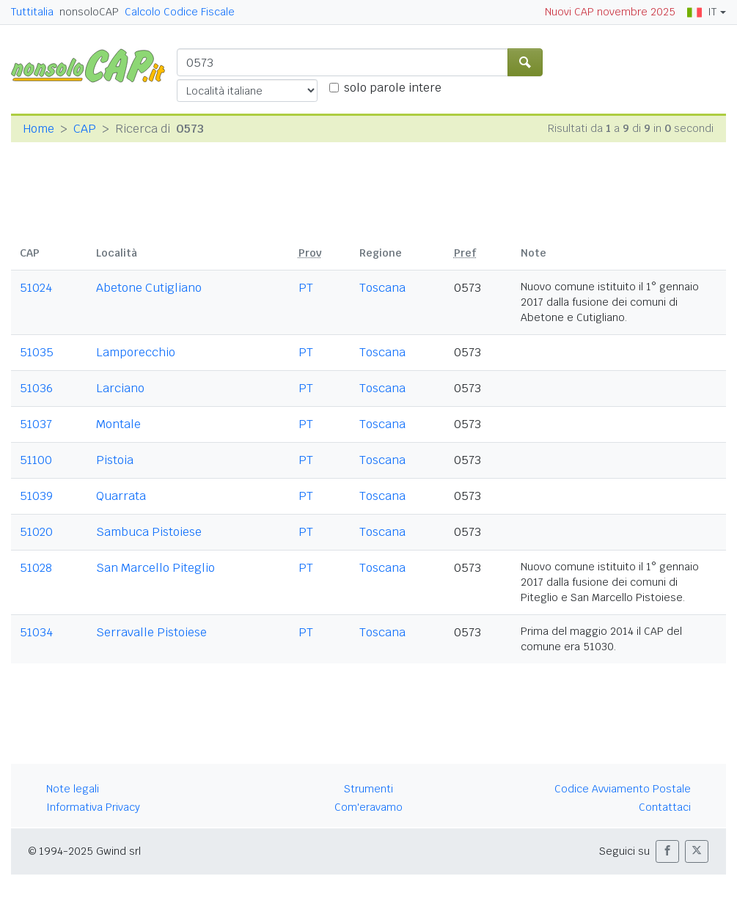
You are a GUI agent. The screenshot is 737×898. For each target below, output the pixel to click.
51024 (36, 287)
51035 (37, 352)
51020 (36, 532)
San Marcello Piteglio (155, 567)
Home (38, 128)
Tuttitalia (32, 11)
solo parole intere (392, 87)
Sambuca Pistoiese (149, 532)
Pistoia (114, 460)
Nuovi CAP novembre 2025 (610, 11)
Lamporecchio (135, 352)
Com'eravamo (368, 807)
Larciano (120, 388)
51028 (36, 567)
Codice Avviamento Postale (622, 788)
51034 (36, 632)
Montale (118, 424)
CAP (84, 128)
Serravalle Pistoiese (151, 632)
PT (305, 287)
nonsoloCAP (89, 11)
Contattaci (665, 807)
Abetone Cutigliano (149, 287)
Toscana (382, 287)
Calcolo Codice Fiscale (180, 11)
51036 (36, 388)
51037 (36, 424)
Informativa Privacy (93, 807)
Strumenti (368, 788)
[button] (667, 851)
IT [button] (701, 11)
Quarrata (121, 496)
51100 (36, 460)
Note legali (72, 788)
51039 (36, 496)
